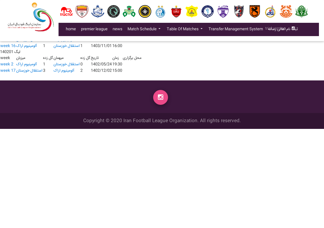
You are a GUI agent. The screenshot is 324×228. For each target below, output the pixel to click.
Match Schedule (143, 31)
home (71, 31)
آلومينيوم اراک (26, 46)
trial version (275, 30)
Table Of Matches (183, 31)
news (119, 30)
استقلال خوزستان (66, 46)
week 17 (8, 71)
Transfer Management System (237, 30)
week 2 (6, 64)
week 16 (8, 46)
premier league (94, 31)
